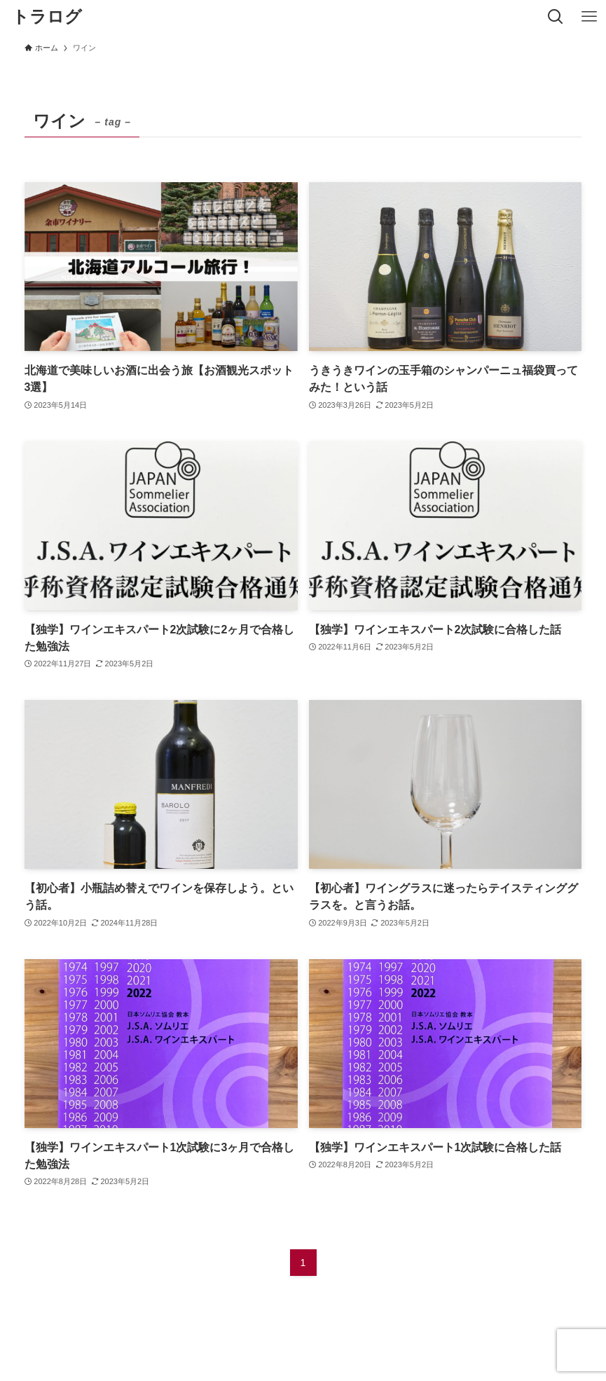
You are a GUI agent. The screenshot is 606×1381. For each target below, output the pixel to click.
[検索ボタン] (555, 17)
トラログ (47, 16)
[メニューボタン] (589, 17)
